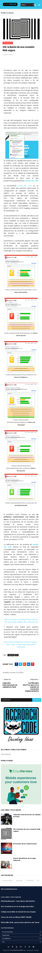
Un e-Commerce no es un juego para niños (17, 906)
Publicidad (7, 13)
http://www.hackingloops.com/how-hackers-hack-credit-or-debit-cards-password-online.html (21, 644)
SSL (17, 655)
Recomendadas (8, 880)
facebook (36, 700)
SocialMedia (30, 880)
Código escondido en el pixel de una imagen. (18, 912)
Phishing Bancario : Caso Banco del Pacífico (18, 901)
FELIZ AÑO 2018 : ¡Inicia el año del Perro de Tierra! (20, 922)
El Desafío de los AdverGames (25, 844)
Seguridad (7, 43)
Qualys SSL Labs (25, 185)
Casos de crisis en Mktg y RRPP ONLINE (16, 917)
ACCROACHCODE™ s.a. (18, 950)
